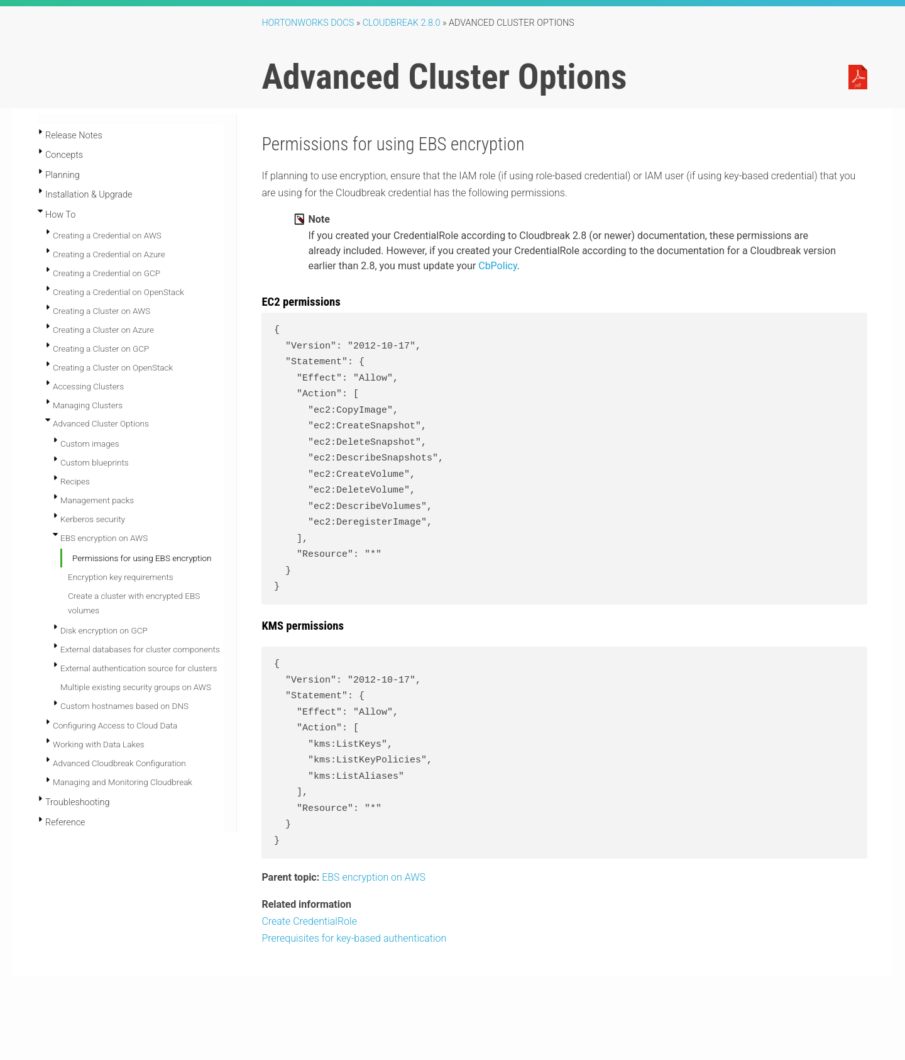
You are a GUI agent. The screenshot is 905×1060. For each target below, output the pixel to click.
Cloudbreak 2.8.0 (402, 23)
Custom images (89, 443)
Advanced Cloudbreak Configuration (119, 763)
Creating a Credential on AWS (107, 235)
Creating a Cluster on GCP (101, 348)
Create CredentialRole (309, 921)
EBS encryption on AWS (104, 538)
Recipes (75, 481)
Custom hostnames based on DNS (124, 706)
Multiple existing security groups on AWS (135, 687)
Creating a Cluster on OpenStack (113, 367)
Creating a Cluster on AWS (101, 311)
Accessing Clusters (88, 386)
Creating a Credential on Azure (109, 254)
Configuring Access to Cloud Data (115, 725)
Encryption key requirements (120, 577)
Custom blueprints (94, 462)
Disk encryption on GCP (104, 630)
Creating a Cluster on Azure (103, 330)
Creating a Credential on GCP (106, 273)
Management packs (97, 500)
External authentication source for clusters (138, 668)
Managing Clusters (88, 405)
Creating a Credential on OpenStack (118, 292)
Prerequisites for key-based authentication (353, 938)
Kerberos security (92, 519)
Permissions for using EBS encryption (141, 558)
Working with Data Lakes (99, 744)
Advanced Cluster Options (101, 423)
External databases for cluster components (140, 649)
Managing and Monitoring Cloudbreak (122, 782)
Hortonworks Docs (307, 23)
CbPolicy (497, 266)
